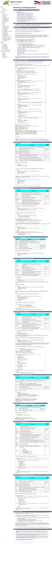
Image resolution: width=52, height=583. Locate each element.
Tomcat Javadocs (5, 45)
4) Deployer (4, 16)
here (31, 575)
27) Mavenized (5, 36)
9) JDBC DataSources (6, 20)
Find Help (30, 573)
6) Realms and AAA (6, 18)
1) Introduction (5, 13)
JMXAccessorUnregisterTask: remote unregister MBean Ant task (27, 18)
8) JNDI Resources (5, 19)
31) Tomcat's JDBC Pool (6, 39)
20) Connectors (5, 30)
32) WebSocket (5, 40)
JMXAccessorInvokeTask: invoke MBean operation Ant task (26, 16)
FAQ (3, 9)
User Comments (5, 10)
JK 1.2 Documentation (6, 49)
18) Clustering (5, 28)
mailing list (18, 574)
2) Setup (4, 14)
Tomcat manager (46, 566)
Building (4, 52)
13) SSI (4, 24)
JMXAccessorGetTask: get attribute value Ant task (25, 14)
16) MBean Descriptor (6, 26)
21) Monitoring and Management (8, 31)
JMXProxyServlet (30, 552)
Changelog (4, 53)
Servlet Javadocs (5, 46)
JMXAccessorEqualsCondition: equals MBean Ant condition (26, 20)
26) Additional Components (7, 35)
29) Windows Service (6, 38)
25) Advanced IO (5, 34)
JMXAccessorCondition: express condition (24, 19)
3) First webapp (5, 15)
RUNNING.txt (40, 34)
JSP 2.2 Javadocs (5, 47)
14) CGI (4, 25)
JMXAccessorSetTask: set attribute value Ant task (25, 15)
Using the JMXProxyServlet (21, 21)
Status (3, 54)
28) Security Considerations (7, 37)
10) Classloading (5, 21)
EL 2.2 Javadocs (5, 48)
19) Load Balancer (5, 29)
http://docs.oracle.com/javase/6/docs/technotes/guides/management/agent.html (27, 31)
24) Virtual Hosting (6, 33)
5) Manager (4, 17)
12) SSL (4, 23)
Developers (4, 55)
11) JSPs (4, 22)
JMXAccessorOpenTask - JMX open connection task (25, 13)
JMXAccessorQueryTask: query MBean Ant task (24, 17)
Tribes (4, 57)
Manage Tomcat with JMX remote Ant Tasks (24, 12)
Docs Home (4, 8)
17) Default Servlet (6, 27)
